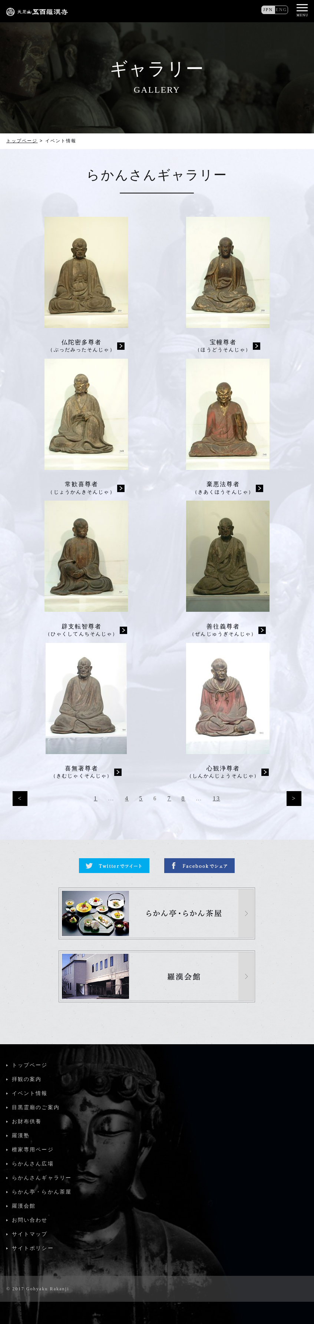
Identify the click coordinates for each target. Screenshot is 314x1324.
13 (216, 798)
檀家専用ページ (33, 1149)
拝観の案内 (27, 1079)
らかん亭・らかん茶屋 (42, 1192)
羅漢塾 (21, 1135)
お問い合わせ (30, 1220)
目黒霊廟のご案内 (36, 1107)
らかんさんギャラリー (42, 1178)
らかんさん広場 (33, 1164)
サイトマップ (30, 1234)
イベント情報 (30, 1093)
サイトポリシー (33, 1248)
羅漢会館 (24, 1206)
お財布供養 (27, 1121)
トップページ (22, 140)
